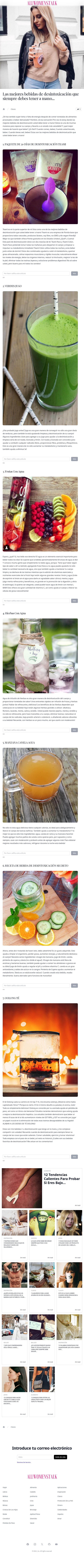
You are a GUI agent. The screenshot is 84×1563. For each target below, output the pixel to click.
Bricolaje (33, 1510)
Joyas (32, 1505)
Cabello (33, 1492)
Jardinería (33, 1496)
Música (5, 1501)
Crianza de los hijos (10, 1510)
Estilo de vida (60, 1457)
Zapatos (60, 1514)
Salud (32, 1523)
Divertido (33, 1518)
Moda (5, 1514)
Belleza (5, 1496)
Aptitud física (35, 1514)
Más (74, 273)
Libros (5, 1492)
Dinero (59, 1505)
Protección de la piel (65, 1501)
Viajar (5, 1487)
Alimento (33, 1487)
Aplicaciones (62, 1487)
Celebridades (62, 1510)
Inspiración (61, 1492)
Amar (59, 1518)
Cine (31, 1501)
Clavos (13, 109)
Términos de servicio (24, 1462)
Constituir (6, 1518)
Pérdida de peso (9, 1523)
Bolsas (5, 1505)
